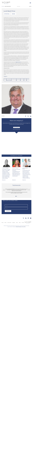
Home (3, 6)
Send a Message (16, 127)
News (17, 222)
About (5, 222)
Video (20, 222)
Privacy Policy (24, 226)
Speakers (13, 222)
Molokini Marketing (18, 226)
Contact (23, 222)
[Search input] (23, 6)
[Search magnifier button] (30, 6)
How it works (9, 222)
